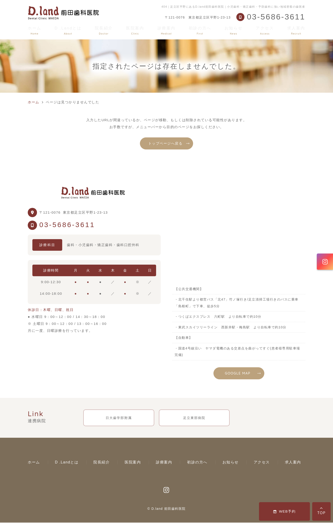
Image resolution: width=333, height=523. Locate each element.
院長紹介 (104, 30)
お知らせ (234, 30)
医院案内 (135, 30)
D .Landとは (68, 30)
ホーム (34, 30)
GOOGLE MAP (237, 373)
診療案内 (166, 30)
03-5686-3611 (67, 224)
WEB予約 (284, 511)
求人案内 (296, 30)
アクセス (265, 30)
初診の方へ (200, 30)
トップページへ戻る (165, 143)
